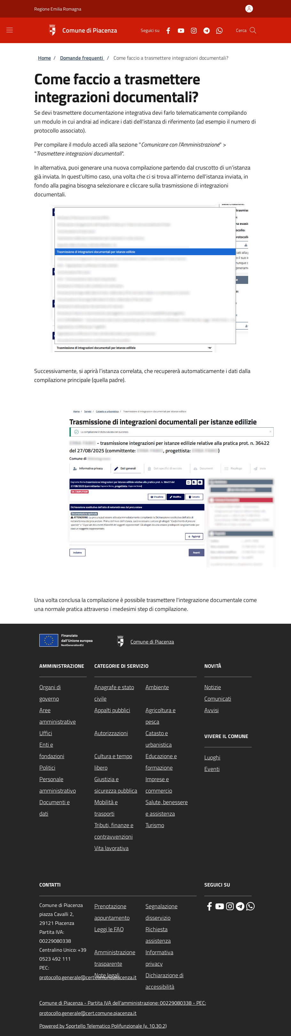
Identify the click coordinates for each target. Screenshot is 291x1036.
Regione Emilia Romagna (57, 8)
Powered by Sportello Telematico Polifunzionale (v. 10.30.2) (103, 1026)
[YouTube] (178, 30)
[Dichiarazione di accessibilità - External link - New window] (171, 981)
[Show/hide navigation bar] (9, 30)
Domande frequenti (82, 58)
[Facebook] (165, 30)
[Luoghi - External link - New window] (228, 757)
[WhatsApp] (216, 30)
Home (44, 58)
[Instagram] (191, 30)
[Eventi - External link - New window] (228, 769)
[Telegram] (204, 30)
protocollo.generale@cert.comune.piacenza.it (88, 977)
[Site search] (253, 30)
